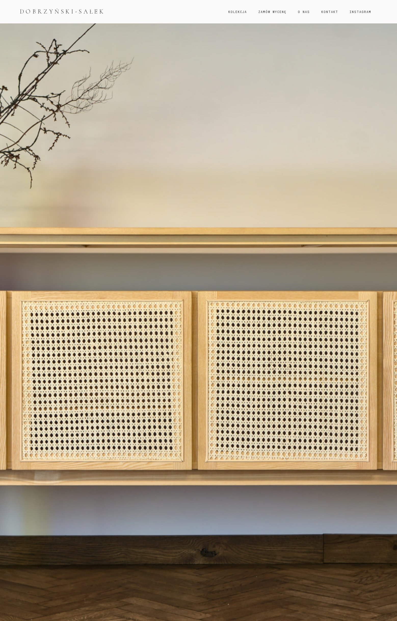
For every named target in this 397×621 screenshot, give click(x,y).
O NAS (304, 12)
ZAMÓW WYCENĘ (272, 12)
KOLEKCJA (237, 12)
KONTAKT (329, 12)
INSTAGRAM (360, 12)
